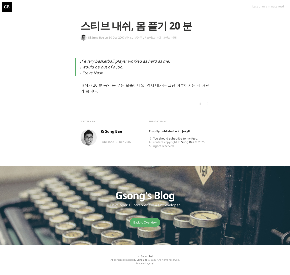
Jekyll (186, 131)
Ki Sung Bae (186, 142)
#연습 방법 (170, 37)
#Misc (129, 37)
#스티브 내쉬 (153, 37)
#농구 (138, 37)
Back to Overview (145, 222)
